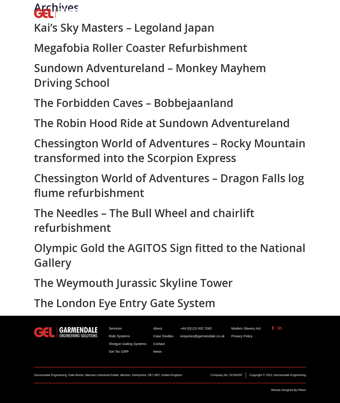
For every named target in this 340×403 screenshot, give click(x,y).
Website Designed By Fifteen (288, 390)
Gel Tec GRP (119, 351)
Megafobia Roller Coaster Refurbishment (140, 47)
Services (212, 16)
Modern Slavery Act (246, 328)
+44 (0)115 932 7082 (222, 7)
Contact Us (294, 16)
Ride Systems (124, 16)
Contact (159, 344)
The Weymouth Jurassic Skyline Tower (133, 282)
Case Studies (163, 336)
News (157, 351)
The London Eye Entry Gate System (124, 303)
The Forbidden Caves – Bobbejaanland (133, 102)
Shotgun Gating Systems (171, 16)
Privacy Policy (242, 336)
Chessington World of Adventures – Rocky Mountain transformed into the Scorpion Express (170, 150)
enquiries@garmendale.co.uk (271, 7)
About (269, 16)
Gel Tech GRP (241, 16)
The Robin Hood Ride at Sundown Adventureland (162, 123)
